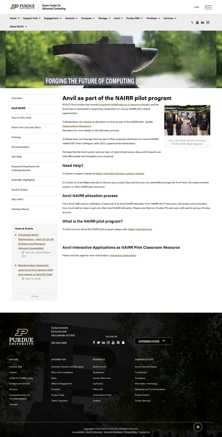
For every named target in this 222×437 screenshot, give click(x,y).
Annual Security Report (146, 357)
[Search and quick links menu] (208, 7)
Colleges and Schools (19, 374)
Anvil (118, 18)
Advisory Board (20, 209)
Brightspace (98, 363)
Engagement (53, 18)
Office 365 (98, 380)
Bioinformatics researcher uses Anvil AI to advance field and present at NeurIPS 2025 (35, 262)
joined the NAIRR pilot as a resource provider (124, 104)
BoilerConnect (99, 357)
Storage (104, 18)
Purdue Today (57, 385)
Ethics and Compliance (62, 363)
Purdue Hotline (142, 385)
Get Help (17, 156)
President (55, 380)
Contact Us (144, 423)
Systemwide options (149, 332)
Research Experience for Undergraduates (26, 168)
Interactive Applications (123, 255)
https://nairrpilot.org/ (140, 229)
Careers (13, 363)
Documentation (20, 147)
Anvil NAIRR (18, 108)
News (14, 18)
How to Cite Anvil (21, 117)
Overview (17, 98)
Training (16, 137)
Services (170, 18)
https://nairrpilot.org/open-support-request (120, 173)
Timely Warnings (143, 391)
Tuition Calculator (59, 391)
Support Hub (31, 18)
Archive (34, 287)
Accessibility (78, 423)
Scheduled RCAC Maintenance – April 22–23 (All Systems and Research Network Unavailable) (36, 240)
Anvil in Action (20, 189)
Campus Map (15, 357)
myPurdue (98, 374)
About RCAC (18, 26)
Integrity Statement (113, 423)
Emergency (140, 369)
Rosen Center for (54, 6)
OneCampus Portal (102, 385)
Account (71, 18)
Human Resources (102, 369)
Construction (141, 363)
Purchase (153, 18)
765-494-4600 (59, 333)
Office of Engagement (61, 374)
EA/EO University (94, 423)
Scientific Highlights (23, 179)
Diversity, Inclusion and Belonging (67, 357)
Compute (88, 18)
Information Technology (146, 374)
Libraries (13, 395)
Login (196, 6)
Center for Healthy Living (21, 369)
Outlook (97, 391)
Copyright (89, 419)
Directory (13, 380)
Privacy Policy (131, 423)
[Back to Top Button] (198, 428)
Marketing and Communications (150, 380)
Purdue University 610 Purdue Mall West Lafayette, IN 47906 (63, 322)
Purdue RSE (134, 18)
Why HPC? (18, 199)
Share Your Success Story (26, 127)
